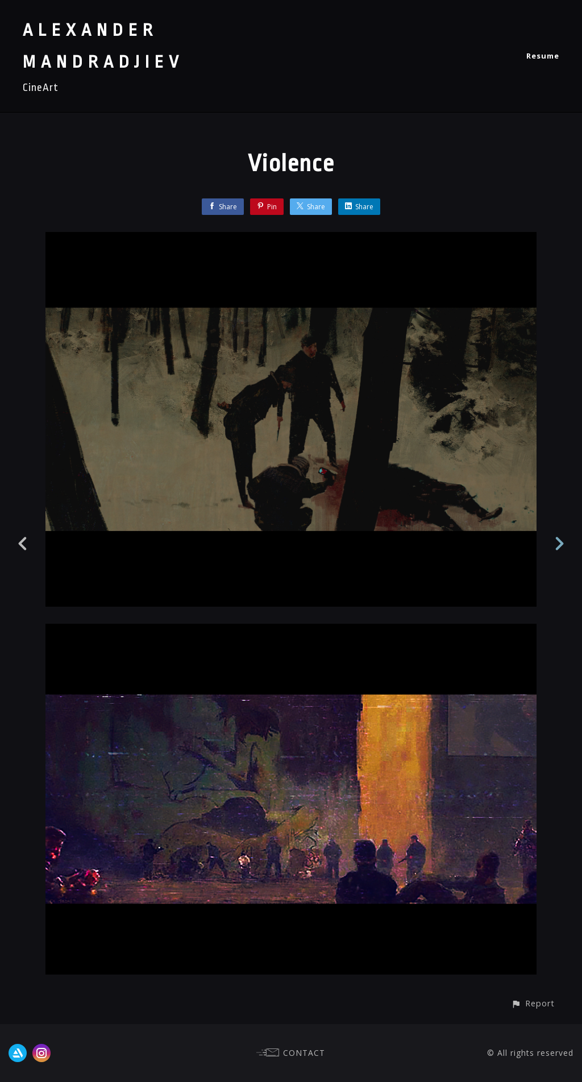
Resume (542, 56)
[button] (532, 1003)
